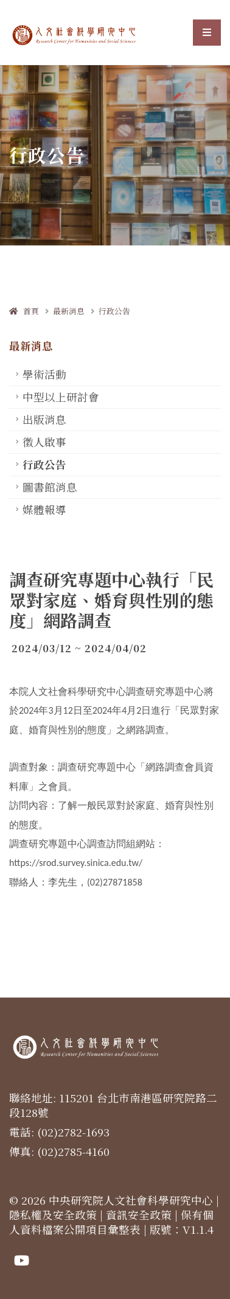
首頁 (24, 311)
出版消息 (44, 419)
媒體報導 (44, 509)
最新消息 (69, 311)
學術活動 (44, 374)
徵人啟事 (44, 441)
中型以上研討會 (61, 396)
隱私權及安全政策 (53, 1214)
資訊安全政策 (139, 1214)
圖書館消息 (50, 487)
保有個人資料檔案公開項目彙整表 (111, 1222)
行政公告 (114, 311)
